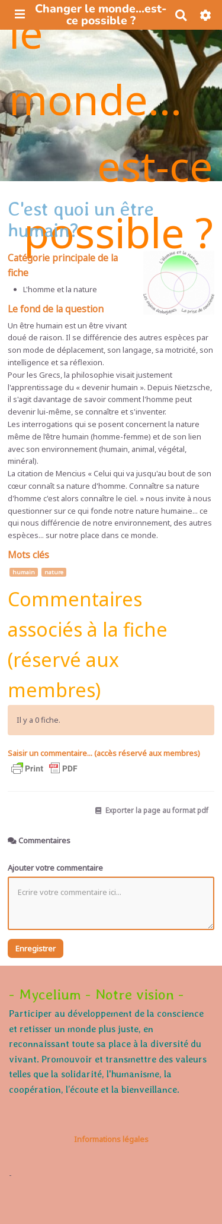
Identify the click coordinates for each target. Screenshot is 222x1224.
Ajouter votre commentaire (55, 867)
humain (23, 572)
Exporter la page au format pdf (151, 810)
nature (53, 572)
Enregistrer (35, 948)
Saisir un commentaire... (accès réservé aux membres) (104, 753)
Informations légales (111, 1139)
